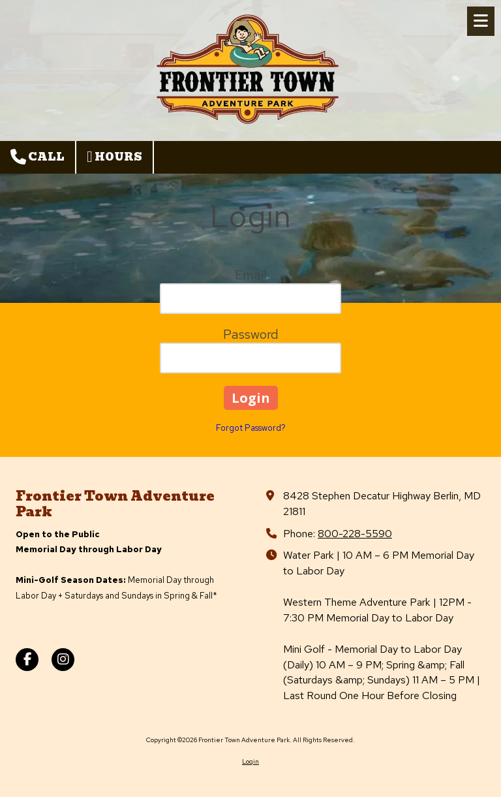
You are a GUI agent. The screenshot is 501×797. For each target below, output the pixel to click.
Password (251, 334)
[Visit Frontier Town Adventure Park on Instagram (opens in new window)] (63, 659)
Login (250, 761)
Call (37, 157)
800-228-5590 (355, 533)
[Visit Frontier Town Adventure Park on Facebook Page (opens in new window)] (27, 659)
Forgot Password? (251, 427)
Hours (114, 157)
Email (251, 274)
